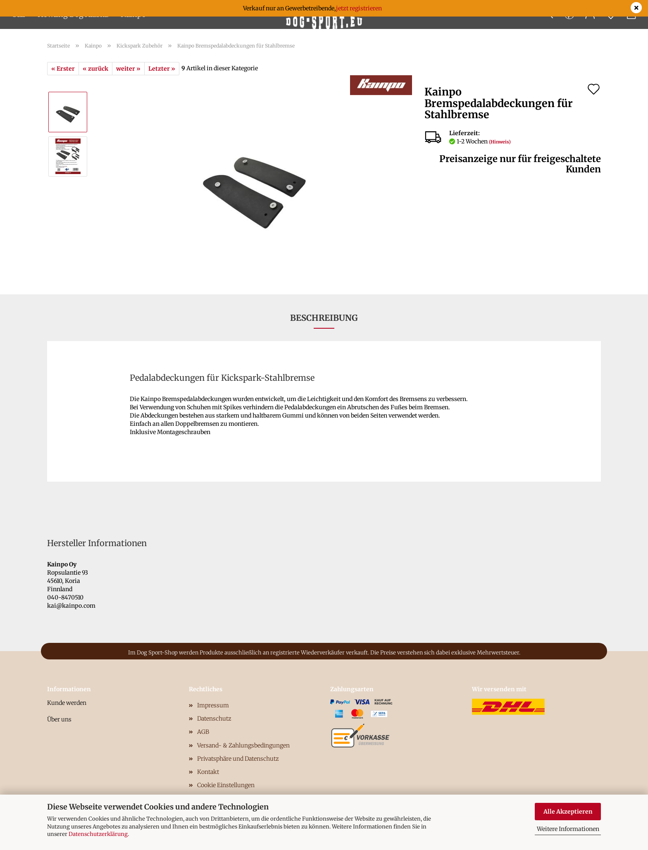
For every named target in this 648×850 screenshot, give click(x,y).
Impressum (213, 705)
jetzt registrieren (359, 8)
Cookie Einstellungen (226, 785)
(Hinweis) (500, 142)
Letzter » (161, 68)
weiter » (128, 68)
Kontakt (208, 772)
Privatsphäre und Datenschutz (238, 758)
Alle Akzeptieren (568, 811)
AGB (203, 731)
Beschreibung (324, 318)
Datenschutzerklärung (98, 834)
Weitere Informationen (568, 829)
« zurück (95, 68)
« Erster (63, 68)
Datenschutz (214, 718)
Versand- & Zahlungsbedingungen (243, 745)
